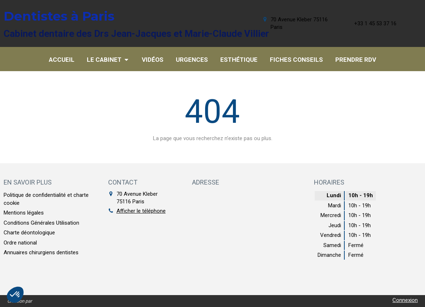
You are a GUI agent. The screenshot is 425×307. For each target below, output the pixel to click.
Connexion (405, 300)
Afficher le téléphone (141, 211)
